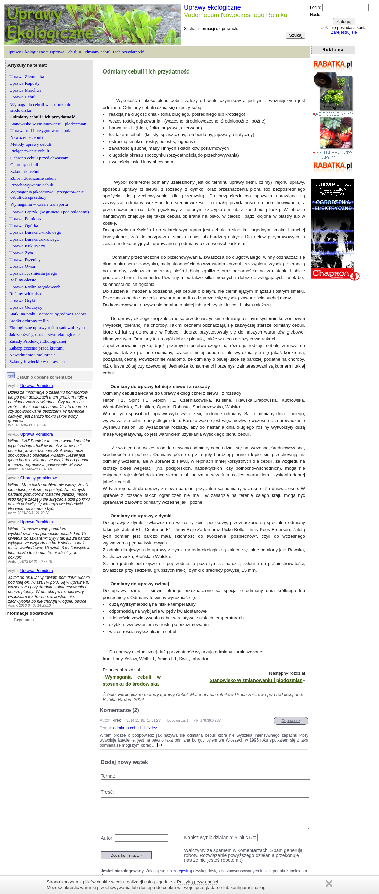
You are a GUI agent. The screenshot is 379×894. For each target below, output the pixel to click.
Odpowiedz (290, 721)
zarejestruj (182, 870)
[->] (159, 745)
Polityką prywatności (197, 881)
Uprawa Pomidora (36, 385)
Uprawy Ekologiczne (25, 51)
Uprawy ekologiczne (212, 7)
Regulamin (24, 619)
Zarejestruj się (344, 32)
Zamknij (329, 883)
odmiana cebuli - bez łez (135, 728)
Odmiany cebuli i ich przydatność (113, 51)
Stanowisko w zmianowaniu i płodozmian (256, 680)
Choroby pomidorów (38, 478)
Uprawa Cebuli (64, 51)
